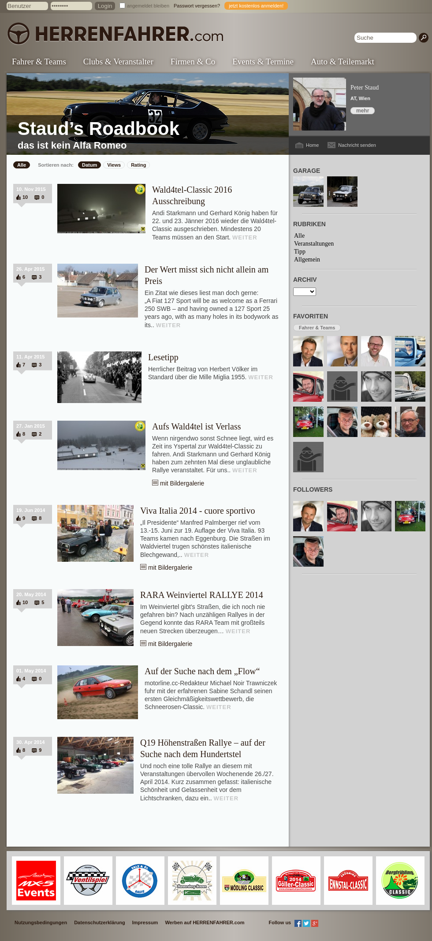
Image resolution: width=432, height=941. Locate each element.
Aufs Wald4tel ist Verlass (196, 426)
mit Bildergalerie (182, 483)
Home (312, 145)
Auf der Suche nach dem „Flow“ (202, 671)
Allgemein (307, 259)
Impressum (145, 922)
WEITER (244, 237)
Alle (21, 165)
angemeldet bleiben (148, 5)
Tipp (299, 251)
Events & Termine (263, 61)
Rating (138, 165)
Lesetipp (163, 357)
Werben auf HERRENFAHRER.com (204, 922)
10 (25, 197)
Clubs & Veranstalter (118, 61)
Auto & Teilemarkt (342, 61)
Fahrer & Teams (39, 61)
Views (114, 165)
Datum (89, 165)
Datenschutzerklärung (99, 922)
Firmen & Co (193, 61)
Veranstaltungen (314, 243)
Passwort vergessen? (197, 5)
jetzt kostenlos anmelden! (256, 5)
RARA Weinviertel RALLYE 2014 (201, 595)
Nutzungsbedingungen (41, 922)
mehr (362, 111)
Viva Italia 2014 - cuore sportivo (197, 510)
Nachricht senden (357, 145)
